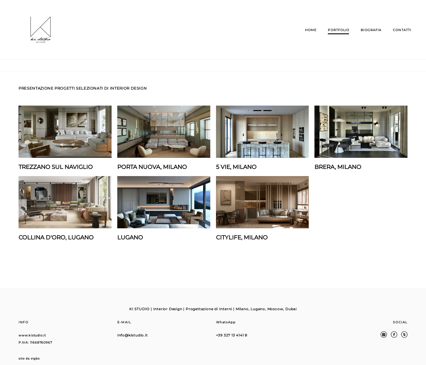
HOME (307, 36)
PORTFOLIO (335, 36)
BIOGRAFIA (367, 36)
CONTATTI (398, 36)
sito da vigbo (29, 351)
